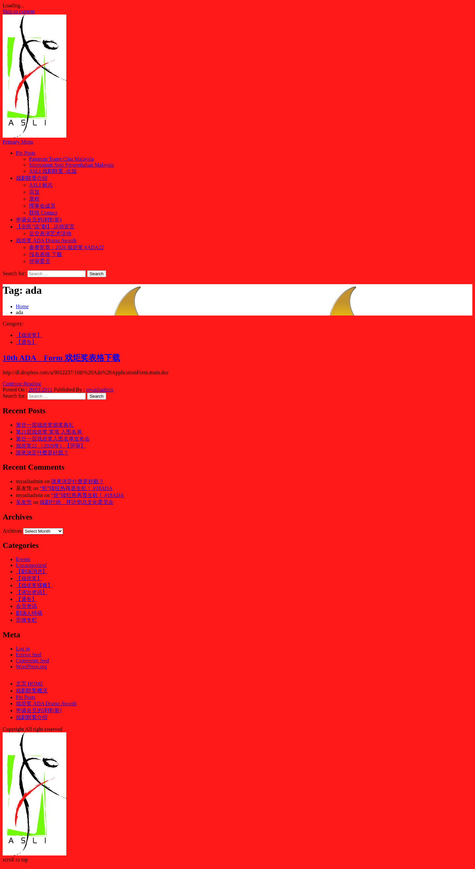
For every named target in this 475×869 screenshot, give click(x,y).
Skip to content (19, 11)
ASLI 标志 (41, 185)
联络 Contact (43, 213)
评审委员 (39, 261)
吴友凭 (24, 502)
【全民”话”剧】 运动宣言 (45, 226)
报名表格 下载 (45, 254)
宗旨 (34, 192)
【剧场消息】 (32, 571)
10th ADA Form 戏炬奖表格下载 (61, 357)
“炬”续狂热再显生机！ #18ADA (76, 488)
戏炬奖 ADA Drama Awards (46, 240)
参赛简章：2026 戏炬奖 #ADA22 (66, 247)
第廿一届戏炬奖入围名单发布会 (53, 439)
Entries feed (28, 654)
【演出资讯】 (32, 592)
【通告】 (26, 342)
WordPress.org (31, 666)
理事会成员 (42, 206)
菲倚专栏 (26, 620)
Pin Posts (25, 153)
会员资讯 (26, 606)
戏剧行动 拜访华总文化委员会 (76, 502)
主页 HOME (29, 683)
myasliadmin (99, 389)
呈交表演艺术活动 (50, 233)
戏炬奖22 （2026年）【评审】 (51, 446)
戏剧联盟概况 (32, 690)
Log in (23, 649)
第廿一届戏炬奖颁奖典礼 (45, 425)
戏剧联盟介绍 (32, 178)
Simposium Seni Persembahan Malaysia (71, 165)
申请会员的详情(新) (39, 219)
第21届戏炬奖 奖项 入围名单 (49, 432)
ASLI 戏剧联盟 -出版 (53, 171)
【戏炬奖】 (29, 335)
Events (23, 559)
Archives (12, 531)
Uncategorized (31, 565)
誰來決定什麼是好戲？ (42, 452)
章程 (34, 199)
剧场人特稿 (29, 613)
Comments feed (32, 660)
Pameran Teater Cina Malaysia (61, 159)
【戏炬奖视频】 (34, 585)
